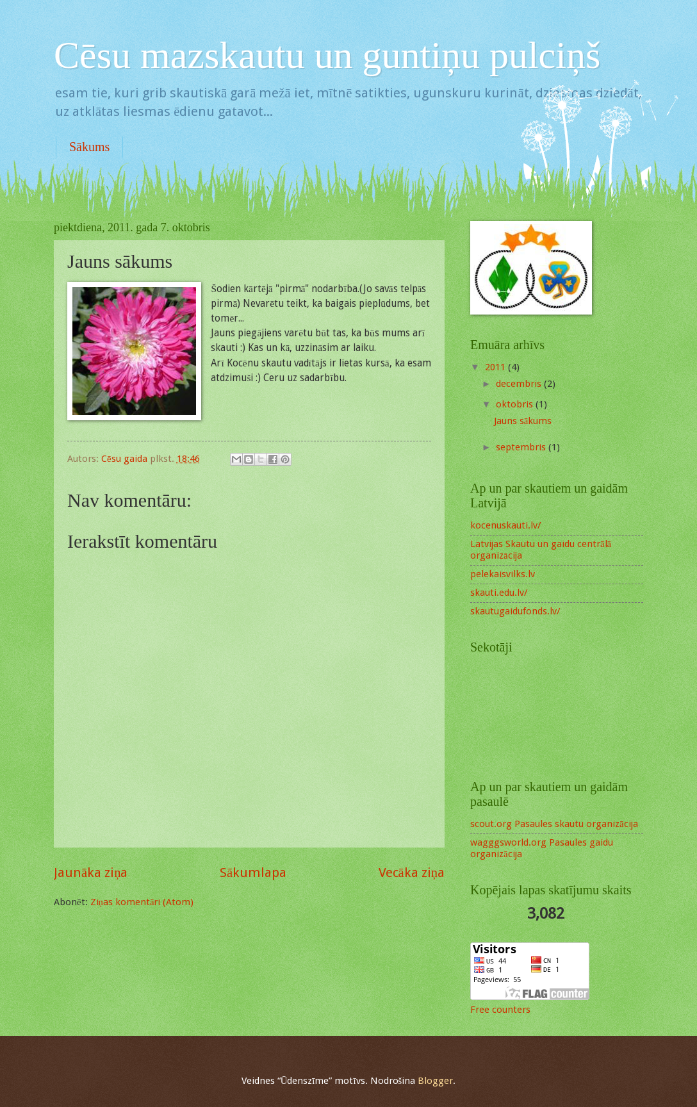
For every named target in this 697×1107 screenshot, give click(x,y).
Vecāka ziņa (412, 872)
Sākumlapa (253, 872)
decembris (520, 384)
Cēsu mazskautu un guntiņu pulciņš (327, 55)
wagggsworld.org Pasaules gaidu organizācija (541, 848)
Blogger (435, 1080)
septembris (522, 447)
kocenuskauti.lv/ (505, 525)
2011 (496, 367)
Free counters (500, 1009)
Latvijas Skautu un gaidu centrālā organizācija (540, 549)
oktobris (516, 404)
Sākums (89, 147)
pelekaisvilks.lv (502, 574)
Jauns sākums (523, 421)
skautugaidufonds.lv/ (515, 611)
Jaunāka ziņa (90, 872)
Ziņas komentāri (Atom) (142, 902)
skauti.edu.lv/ (498, 592)
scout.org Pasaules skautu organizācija (554, 824)
